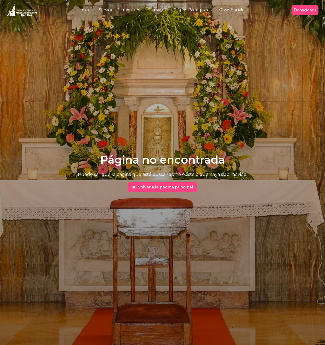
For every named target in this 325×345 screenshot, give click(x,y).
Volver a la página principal (162, 187)
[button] (85, 10)
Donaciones (305, 10)
